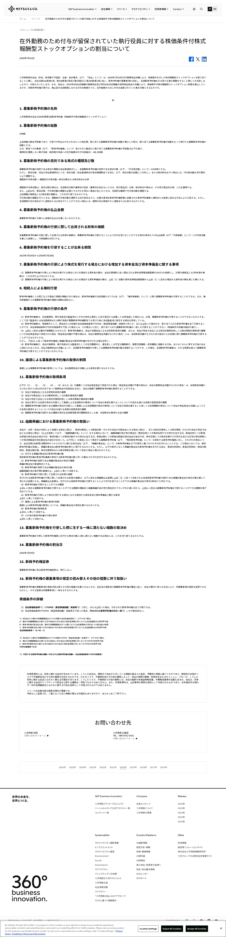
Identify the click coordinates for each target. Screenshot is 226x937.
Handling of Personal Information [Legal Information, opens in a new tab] (28, 933)
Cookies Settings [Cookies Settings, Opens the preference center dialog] (148, 928)
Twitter (197, 59)
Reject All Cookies (172, 928)
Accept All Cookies (196, 928)
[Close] (221, 928)
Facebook (191, 59)
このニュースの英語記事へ (32, 29)
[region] (113, 928)
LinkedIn (204, 59)
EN (214, 8)
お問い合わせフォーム (35, 735)
